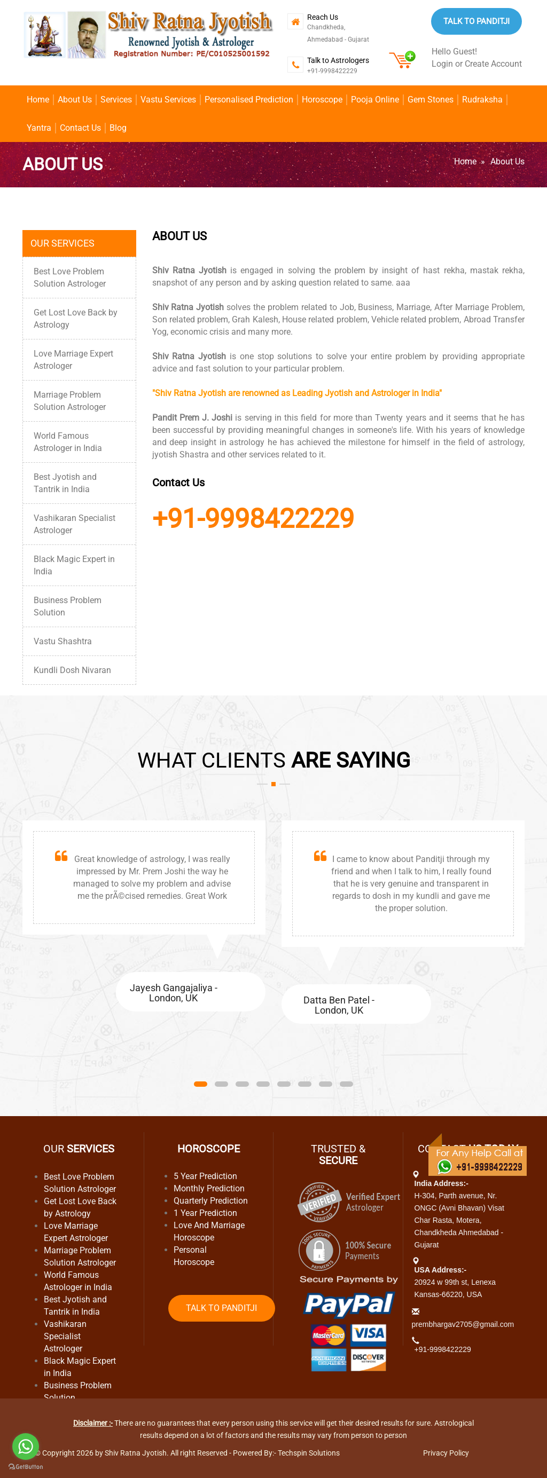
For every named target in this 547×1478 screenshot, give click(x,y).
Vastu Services (168, 99)
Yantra (39, 128)
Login (442, 64)
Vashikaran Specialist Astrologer (74, 524)
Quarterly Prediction (211, 1201)
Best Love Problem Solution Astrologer (70, 277)
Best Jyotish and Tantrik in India (65, 483)
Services (116, 99)
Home (38, 99)
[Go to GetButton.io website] (26, 1467)
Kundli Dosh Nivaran (72, 670)
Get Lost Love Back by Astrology (76, 318)
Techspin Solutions (309, 1453)
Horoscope (322, 99)
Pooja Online (375, 99)
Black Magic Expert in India (74, 565)
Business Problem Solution (67, 606)
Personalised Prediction (249, 99)
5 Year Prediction (205, 1176)
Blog (118, 128)
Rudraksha (482, 99)
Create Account (493, 64)
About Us (75, 99)
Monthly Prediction (209, 1188)
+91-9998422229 (332, 71)
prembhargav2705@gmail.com (463, 1324)
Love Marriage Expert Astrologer (73, 360)
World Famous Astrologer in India (68, 442)
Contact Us (80, 128)
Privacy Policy (446, 1453)
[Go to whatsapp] (25, 1446)
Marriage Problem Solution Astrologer (70, 401)
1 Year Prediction (205, 1213)
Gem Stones (431, 99)
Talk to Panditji (476, 21)
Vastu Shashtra (63, 641)
